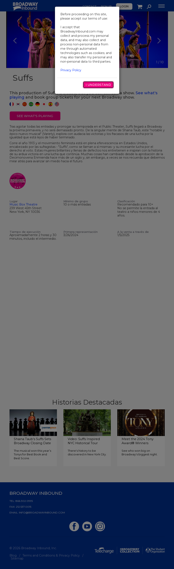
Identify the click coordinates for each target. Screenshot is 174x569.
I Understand (98, 85)
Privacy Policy (70, 70)
